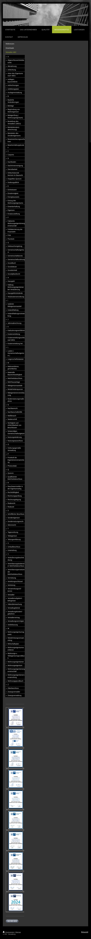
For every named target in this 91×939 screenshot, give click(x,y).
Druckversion (8, 932)
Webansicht (84, 932)
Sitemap (18, 932)
